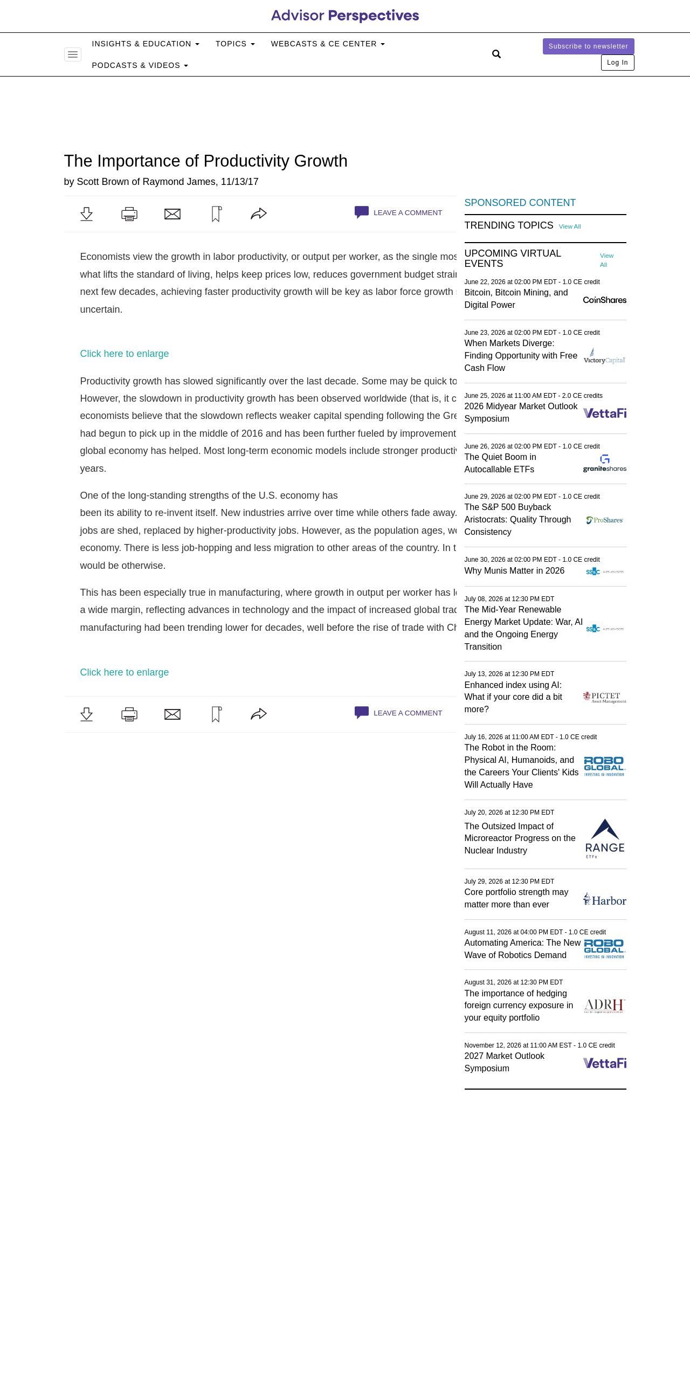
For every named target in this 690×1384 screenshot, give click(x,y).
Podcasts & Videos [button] (140, 65)
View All (570, 226)
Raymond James (179, 181)
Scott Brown (103, 181)
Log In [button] (617, 62)
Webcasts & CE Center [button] (328, 43)
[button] (86, 214)
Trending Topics (509, 226)
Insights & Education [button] (146, 43)
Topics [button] (235, 43)
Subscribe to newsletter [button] (589, 46)
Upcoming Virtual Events (513, 259)
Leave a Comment (398, 212)
